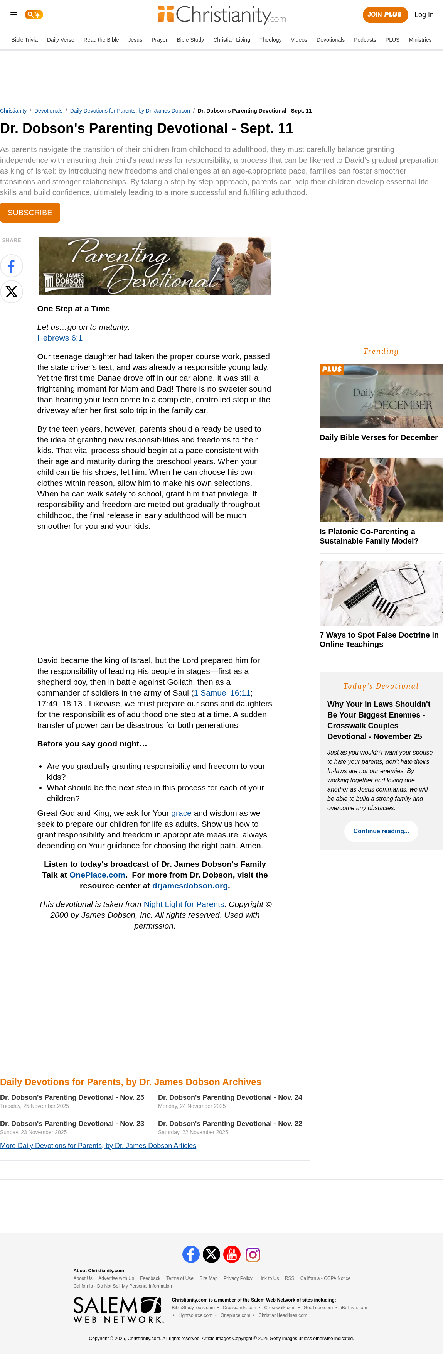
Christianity (13, 111)
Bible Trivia (24, 40)
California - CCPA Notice (325, 1278)
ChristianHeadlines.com (282, 1315)
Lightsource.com (195, 1315)
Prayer (159, 40)
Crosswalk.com (279, 1307)
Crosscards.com (239, 1307)
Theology (270, 40)
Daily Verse (60, 40)
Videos (299, 40)
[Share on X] (11, 291)
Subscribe (30, 212)
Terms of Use (180, 1278)
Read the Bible (101, 40)
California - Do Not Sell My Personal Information (123, 1286)
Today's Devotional (381, 686)
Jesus (135, 40)
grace (181, 813)
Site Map (208, 1278)
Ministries (420, 40)
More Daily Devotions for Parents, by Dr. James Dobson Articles (98, 1146)
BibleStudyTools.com (193, 1307)
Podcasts (365, 40)
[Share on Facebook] (11, 265)
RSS (290, 1278)
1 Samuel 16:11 (222, 692)
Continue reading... (381, 831)
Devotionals (331, 40)
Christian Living (231, 40)
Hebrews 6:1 (60, 337)
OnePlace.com (97, 874)
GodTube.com (318, 1307)
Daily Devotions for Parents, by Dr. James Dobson (130, 111)
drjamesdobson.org (190, 885)
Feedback (150, 1278)
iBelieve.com (354, 1307)
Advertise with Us (116, 1278)
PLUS (393, 40)
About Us (83, 1278)
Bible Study (190, 40)
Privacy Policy (238, 1278)
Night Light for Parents (184, 904)
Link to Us (268, 1278)
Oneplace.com (235, 1315)
